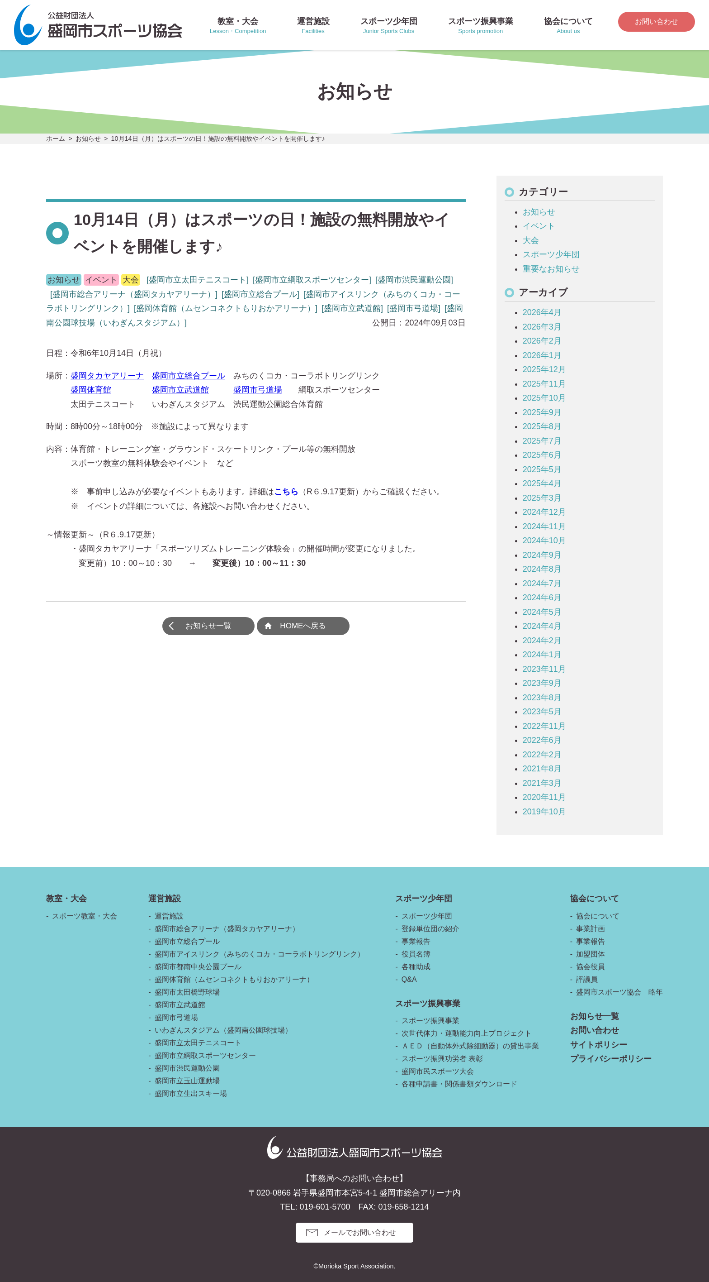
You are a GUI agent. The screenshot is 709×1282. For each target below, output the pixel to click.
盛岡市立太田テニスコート (198, 1043)
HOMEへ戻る (305, 626)
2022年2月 (542, 754)
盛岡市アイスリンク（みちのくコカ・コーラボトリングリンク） (259, 954)
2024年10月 (544, 540)
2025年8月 (542, 426)
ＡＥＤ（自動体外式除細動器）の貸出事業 (470, 1046)
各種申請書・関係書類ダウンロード (459, 1084)
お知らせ (539, 211)
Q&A (409, 979)
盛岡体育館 (91, 389)
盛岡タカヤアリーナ (107, 375)
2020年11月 (544, 797)
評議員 (587, 979)
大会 (531, 240)
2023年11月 (544, 669)
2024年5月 (542, 612)
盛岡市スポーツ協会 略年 (619, 992)
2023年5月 (542, 711)
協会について (597, 916)
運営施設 (169, 916)
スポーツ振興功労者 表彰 (442, 1058)
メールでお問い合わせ (360, 1232)
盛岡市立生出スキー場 (191, 1093)
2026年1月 (542, 355)
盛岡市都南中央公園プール (198, 967)
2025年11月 (544, 383)
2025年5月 (542, 469)
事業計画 (590, 929)
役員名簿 (416, 954)
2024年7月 (542, 583)
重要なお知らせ (551, 268)
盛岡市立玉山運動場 (187, 1081)
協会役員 (590, 967)
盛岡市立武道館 (180, 389)
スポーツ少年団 (551, 254)
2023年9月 (542, 683)
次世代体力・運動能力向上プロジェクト (467, 1033)
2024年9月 (542, 555)
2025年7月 (542, 440)
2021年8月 (542, 768)
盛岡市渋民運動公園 (187, 1068)
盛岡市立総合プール (188, 375)
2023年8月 (542, 697)
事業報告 (416, 941)
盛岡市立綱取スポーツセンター (205, 1055)
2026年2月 (542, 340)
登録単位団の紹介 (430, 929)
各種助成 (416, 967)
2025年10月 (544, 397)
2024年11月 (544, 526)
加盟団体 (590, 954)
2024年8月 (542, 569)
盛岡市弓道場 (257, 389)
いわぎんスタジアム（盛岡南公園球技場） (223, 1030)
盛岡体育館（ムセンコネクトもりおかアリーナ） (234, 979)
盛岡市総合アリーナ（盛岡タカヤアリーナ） (227, 929)
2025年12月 (544, 369)
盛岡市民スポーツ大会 (438, 1071)
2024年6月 (542, 597)
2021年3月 (542, 783)
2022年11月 (544, 726)
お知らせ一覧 (205, 626)
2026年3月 (542, 326)
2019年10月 (544, 811)
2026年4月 (542, 312)
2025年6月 (542, 454)
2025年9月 (542, 412)
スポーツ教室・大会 (84, 916)
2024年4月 (542, 626)
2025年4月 (542, 483)
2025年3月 (542, 497)
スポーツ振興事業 (430, 1020)
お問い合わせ (656, 21)
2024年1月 (542, 654)
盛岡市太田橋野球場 (187, 992)
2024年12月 (544, 512)
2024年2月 (542, 640)
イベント (539, 225)
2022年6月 (542, 740)
